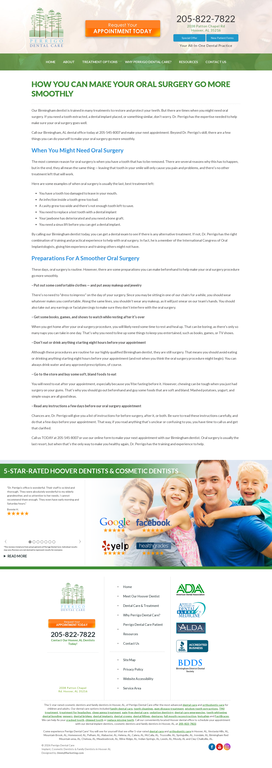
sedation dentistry (161, 712)
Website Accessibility (138, 679)
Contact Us (216, 62)
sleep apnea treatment (106, 712)
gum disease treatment (169, 708)
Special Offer (189, 37)
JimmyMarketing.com (70, 752)
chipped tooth (94, 720)
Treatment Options (99, 62)
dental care (190, 704)
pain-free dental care (135, 712)
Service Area (132, 688)
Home (51, 62)
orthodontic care (213, 704)
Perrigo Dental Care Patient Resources (143, 629)
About (69, 62)
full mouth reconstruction (180, 716)
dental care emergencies (190, 712)
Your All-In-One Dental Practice (206, 45)
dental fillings (141, 716)
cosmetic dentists (125, 723)
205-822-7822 (205, 18)
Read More (17, 556)
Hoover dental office (182, 720)
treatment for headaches (75, 712)
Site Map (129, 660)
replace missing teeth (120, 720)
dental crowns (123, 716)
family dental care (121, 708)
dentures (157, 716)
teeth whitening (216, 712)
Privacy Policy (133, 669)
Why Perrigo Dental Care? (148, 62)
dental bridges (83, 716)
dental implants (103, 716)
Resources (188, 62)
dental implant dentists (99, 723)
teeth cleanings (143, 708)
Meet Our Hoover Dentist (141, 596)
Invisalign (203, 716)
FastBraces (222, 716)
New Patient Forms (222, 37)
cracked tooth (75, 720)
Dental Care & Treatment (141, 606)
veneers (68, 716)
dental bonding (52, 716)
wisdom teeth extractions (201, 708)
